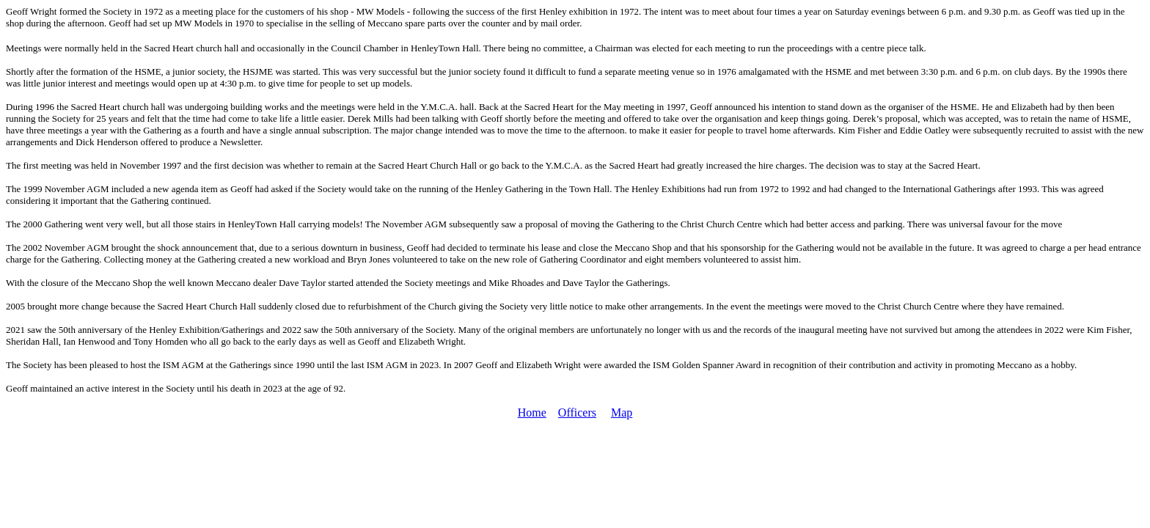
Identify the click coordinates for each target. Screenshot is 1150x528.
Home (532, 412)
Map (621, 412)
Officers (577, 412)
